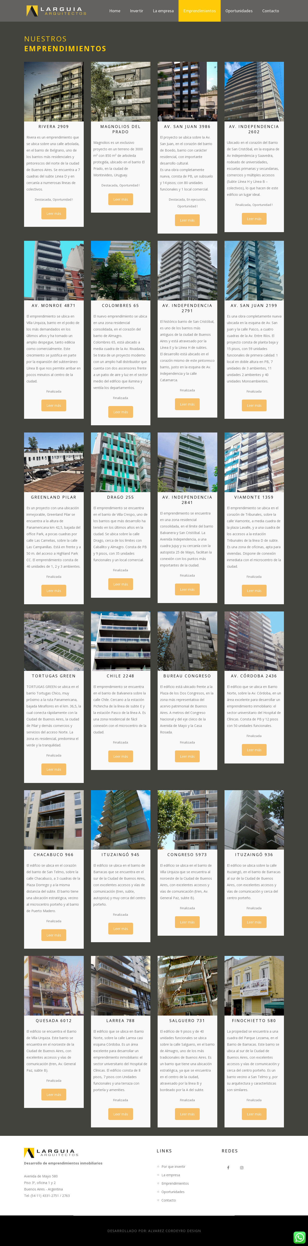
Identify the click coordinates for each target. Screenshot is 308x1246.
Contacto (270, 10)
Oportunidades (239, 10)
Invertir (136, 10)
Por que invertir (173, 1166)
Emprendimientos (199, 10)
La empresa (163, 10)
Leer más (53, 213)
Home (114, 10)
